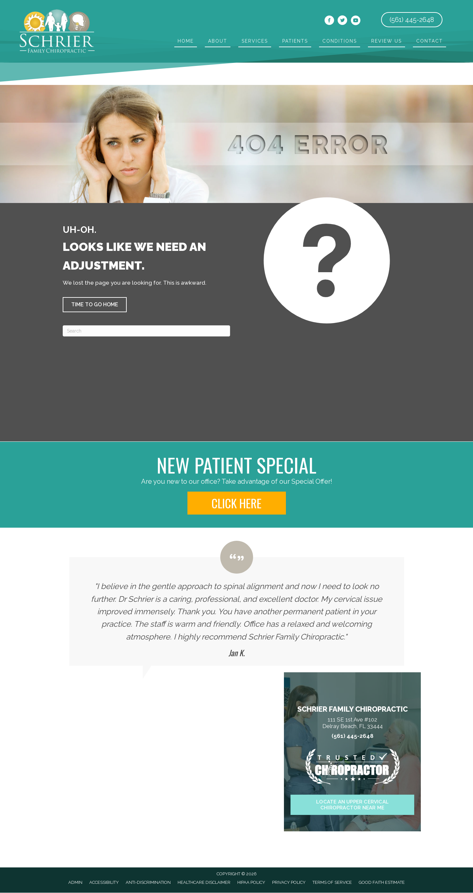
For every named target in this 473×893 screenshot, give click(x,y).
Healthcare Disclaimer (204, 882)
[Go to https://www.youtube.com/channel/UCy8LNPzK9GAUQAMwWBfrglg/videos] (355, 21)
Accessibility (104, 882)
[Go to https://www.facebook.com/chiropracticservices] (329, 21)
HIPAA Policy (251, 882)
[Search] (146, 330)
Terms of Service (332, 882)
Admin (75, 882)
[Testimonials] (236, 603)
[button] (95, 304)
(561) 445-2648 (353, 736)
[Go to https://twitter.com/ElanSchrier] (342, 21)
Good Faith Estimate (382, 882)
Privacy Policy (289, 882)
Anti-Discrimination (148, 882)
